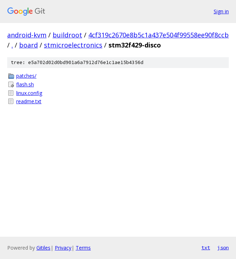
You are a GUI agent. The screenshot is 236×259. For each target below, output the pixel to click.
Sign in (221, 11)
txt (205, 247)
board (28, 45)
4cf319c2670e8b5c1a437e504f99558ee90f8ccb (158, 35)
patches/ (26, 75)
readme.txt (28, 101)
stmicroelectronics (73, 45)
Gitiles (43, 247)
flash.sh (25, 84)
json (223, 247)
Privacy (63, 247)
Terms (83, 247)
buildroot (67, 35)
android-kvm (26, 35)
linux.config (29, 93)
